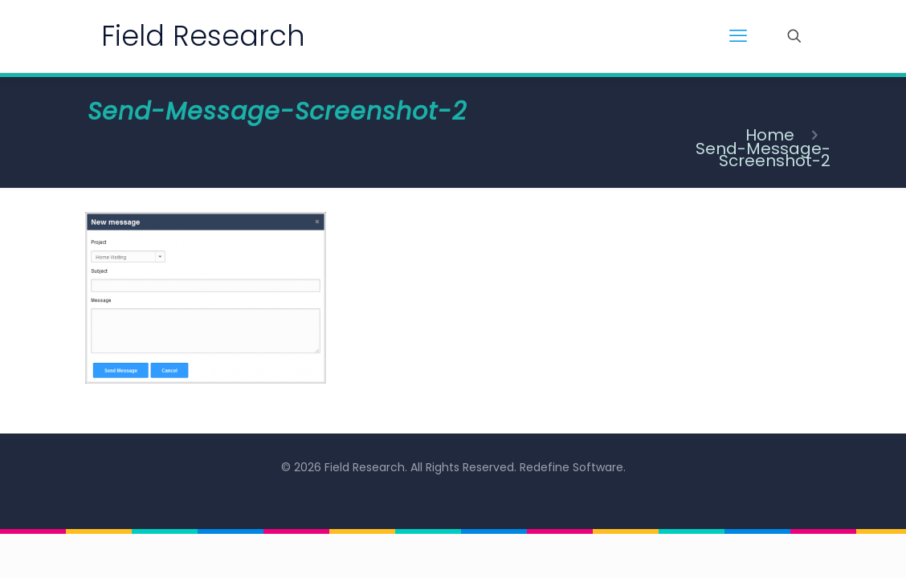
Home (769, 135)
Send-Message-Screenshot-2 (763, 154)
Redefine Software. (573, 467)
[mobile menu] (738, 36)
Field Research (203, 35)
